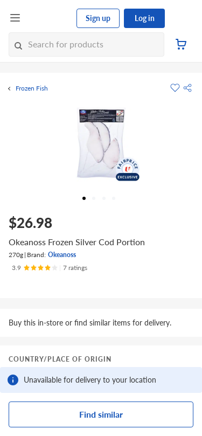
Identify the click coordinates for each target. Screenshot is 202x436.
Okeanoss (62, 255)
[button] (187, 88)
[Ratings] (49, 268)
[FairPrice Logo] (49, 18)
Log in (145, 18)
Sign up (98, 18)
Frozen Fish (32, 88)
